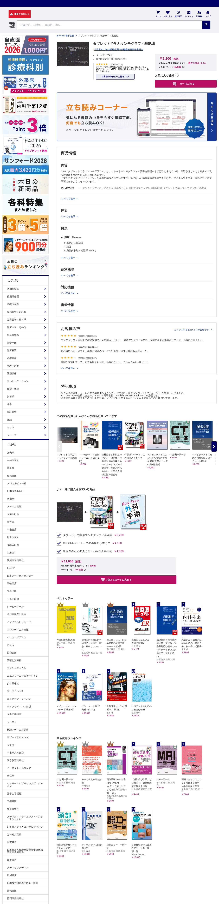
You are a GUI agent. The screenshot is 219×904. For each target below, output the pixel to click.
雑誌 (9, 419)
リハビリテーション (18, 381)
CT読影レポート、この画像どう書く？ (86, 543)
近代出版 (12, 890)
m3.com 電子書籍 (65, 36)
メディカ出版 (14, 506)
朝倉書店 (12, 860)
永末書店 (12, 842)
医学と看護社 (14, 793)
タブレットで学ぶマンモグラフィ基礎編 (184, 188)
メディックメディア (18, 867)
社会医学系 (13, 335)
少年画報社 (13, 683)
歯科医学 (12, 412)
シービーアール (15, 606)
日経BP (11, 568)
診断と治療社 (14, 660)
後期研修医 (13, 296)
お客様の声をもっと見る (113, 76)
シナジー (12, 745)
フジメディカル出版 (18, 629)
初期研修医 (13, 288)
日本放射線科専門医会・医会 (22, 883)
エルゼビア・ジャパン (19, 698)
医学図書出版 (14, 714)
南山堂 (10, 498)
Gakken (11, 552)
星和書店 (12, 875)
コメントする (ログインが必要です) (192, 329)
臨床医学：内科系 (16, 312)
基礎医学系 (13, 304)
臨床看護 (12, 350)
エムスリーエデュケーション (22, 675)
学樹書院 (12, 801)
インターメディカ (16, 637)
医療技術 (12, 373)
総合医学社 (13, 537)
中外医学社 (13, 460)
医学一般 (12, 342)
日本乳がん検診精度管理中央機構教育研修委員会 (25, 851)
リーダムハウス (15, 691)
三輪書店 (12, 583)
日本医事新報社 (15, 491)
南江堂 (10, 775)
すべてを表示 (68, 368)
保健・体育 (13, 388)
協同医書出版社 (15, 898)
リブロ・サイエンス (18, 737)
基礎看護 (12, 358)
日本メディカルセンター (20, 575)
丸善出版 (12, 591)
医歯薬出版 (13, 514)
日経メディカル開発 (18, 729)
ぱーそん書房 (14, 834)
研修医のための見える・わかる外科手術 (87, 551)
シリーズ (12, 435)
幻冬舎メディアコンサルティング (25, 826)
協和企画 (12, 652)
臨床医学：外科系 (16, 319)
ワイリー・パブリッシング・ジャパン (25, 784)
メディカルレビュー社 (19, 622)
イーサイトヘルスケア (19, 768)
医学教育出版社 (15, 760)
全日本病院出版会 (16, 614)
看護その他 (13, 365)
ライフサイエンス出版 (19, 706)
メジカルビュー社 (16, 483)
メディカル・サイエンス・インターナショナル (25, 817)
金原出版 (12, 475)
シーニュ (12, 722)
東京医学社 (13, 809)
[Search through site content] (109, 25)
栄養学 (10, 396)
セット (10, 427)
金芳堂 (10, 521)
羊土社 (10, 468)
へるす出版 (13, 598)
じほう (10, 645)
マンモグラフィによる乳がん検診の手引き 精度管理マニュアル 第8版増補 (122, 188)
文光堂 (10, 452)
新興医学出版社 (15, 560)
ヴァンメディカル (16, 668)
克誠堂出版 (13, 545)
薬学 (9, 404)
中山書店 (12, 529)
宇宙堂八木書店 (15, 752)
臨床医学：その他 (16, 327)
